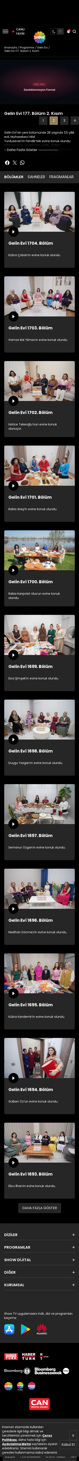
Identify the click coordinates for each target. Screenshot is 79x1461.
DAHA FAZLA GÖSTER (39, 1208)
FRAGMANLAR (61, 176)
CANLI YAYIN (18, 31)
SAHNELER (36, 176)
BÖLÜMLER (13, 176)
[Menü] (5, 31)
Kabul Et (68, 1444)
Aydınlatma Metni (16, 1444)
